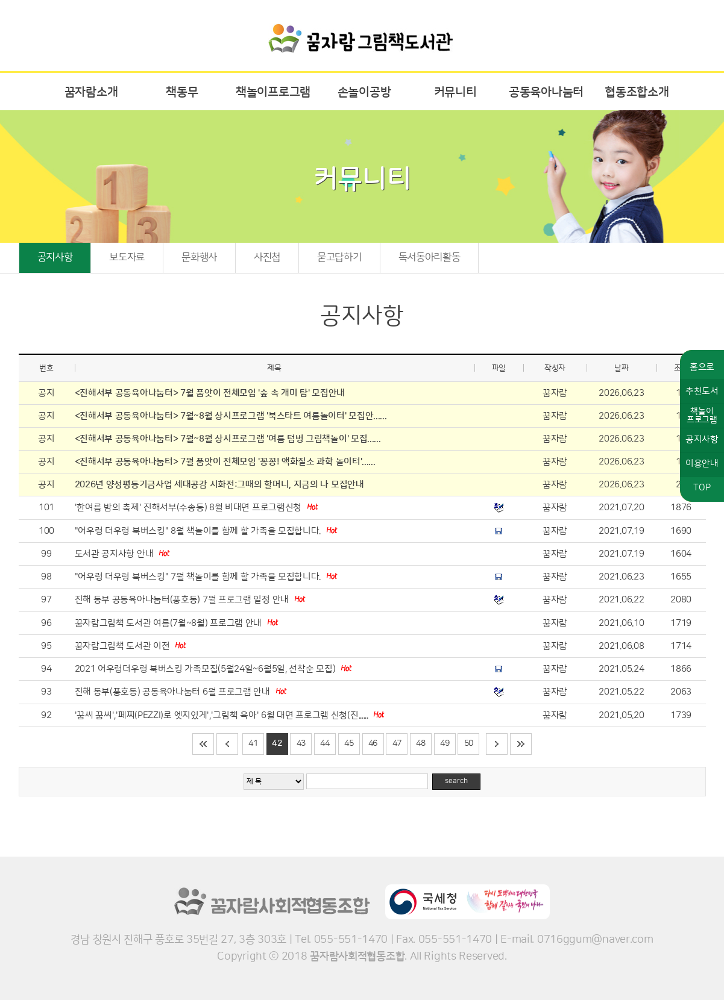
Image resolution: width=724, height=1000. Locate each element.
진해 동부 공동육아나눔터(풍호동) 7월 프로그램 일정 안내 (183, 600)
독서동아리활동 (429, 257)
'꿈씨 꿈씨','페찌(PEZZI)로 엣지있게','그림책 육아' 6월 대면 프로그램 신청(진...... (223, 715)
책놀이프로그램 (273, 92)
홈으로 (702, 367)
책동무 (182, 92)
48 (420, 743)
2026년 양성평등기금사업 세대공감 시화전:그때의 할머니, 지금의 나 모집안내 (219, 485)
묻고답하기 (339, 257)
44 (324, 743)
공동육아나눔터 (546, 92)
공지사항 (55, 257)
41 (252, 743)
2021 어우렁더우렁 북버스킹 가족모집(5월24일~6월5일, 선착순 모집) (206, 669)
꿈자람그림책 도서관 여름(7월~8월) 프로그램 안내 (169, 623)
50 (468, 743)
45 (348, 743)
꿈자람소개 (91, 92)
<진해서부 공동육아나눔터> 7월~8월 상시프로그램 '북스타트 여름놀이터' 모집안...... (231, 416)
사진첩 (267, 257)
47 (396, 743)
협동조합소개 (637, 92)
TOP (701, 488)
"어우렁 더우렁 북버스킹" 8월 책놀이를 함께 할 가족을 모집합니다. (199, 531)
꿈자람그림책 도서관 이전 (123, 646)
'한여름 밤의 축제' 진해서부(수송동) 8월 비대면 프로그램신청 (189, 507)
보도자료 (127, 257)
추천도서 (702, 391)
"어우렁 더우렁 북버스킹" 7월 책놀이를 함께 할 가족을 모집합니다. (199, 577)
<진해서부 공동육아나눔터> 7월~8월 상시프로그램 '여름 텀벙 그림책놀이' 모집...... (228, 439)
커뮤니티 (455, 92)
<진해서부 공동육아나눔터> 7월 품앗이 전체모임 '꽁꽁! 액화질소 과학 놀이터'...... (225, 462)
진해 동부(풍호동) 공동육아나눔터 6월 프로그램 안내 (173, 692)
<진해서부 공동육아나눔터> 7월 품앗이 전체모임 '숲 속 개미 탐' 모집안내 (210, 393)
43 (301, 743)
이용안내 (702, 463)
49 (444, 743)
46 (372, 743)
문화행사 (199, 257)
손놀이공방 (364, 92)
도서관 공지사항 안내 (115, 554)
